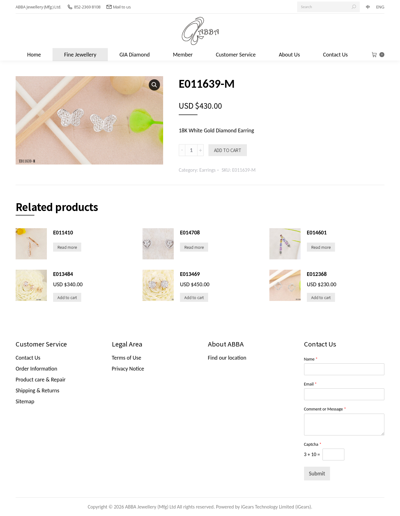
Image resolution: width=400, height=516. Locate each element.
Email (310, 384)
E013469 (190, 274)
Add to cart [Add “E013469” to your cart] (194, 297)
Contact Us (28, 357)
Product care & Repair (41, 379)
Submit (317, 473)
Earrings (207, 170)
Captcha (313, 444)
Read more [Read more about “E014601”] (321, 247)
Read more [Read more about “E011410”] (67, 247)
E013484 (63, 274)
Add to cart (227, 150)
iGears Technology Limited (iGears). (276, 507)
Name (311, 359)
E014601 (317, 232)
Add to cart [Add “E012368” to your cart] (321, 297)
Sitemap (25, 401)
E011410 (63, 232)
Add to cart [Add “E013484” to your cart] (67, 297)
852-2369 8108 (87, 7)
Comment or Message (325, 409)
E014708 (190, 232)
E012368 (317, 274)
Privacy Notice (128, 368)
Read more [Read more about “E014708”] (194, 247)
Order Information (36, 368)
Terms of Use (127, 357)
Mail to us (122, 7)
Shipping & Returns (37, 390)
